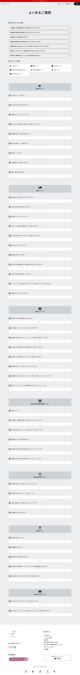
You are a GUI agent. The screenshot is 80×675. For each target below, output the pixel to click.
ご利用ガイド (47, 635)
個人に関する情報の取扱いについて (53, 644)
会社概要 (46, 649)
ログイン (59, 3)
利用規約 (46, 639)
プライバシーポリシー (49, 646)
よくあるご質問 (48, 637)
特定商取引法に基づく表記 (51, 642)
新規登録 (67, 3)
